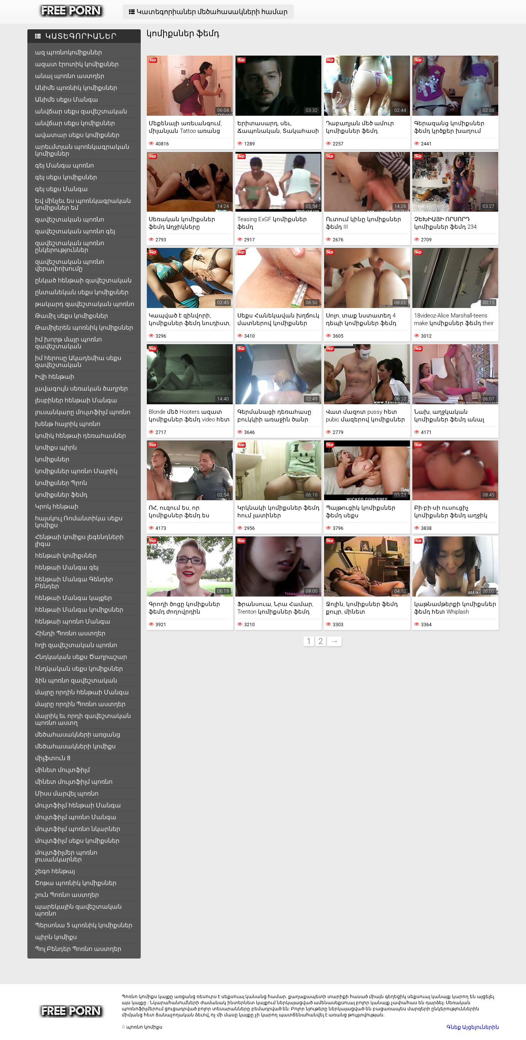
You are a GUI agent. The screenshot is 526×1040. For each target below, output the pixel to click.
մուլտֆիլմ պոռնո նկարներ (77, 829)
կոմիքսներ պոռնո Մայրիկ (76, 471)
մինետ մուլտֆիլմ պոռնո (74, 781)
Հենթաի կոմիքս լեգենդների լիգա (79, 540)
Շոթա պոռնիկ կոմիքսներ (75, 883)
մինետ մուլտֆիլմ (62, 770)
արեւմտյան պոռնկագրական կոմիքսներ (82, 150)
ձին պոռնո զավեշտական (76, 680)
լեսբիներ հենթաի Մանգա (76, 400)
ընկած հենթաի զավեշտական (83, 280)
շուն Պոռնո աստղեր (67, 894)
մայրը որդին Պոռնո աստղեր (80, 704)
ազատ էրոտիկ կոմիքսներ (77, 64)
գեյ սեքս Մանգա (61, 189)
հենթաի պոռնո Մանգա (72, 621)
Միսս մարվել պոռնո (67, 793)
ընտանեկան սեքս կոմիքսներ (82, 292)
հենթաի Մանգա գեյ (67, 567)
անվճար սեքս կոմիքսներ (75, 123)
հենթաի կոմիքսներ (66, 555)
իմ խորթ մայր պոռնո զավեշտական (68, 343)
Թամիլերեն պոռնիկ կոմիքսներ (84, 327)
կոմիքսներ (52, 459)
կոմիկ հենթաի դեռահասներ (80, 435)
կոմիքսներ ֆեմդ (61, 494)
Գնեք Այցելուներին (473, 1027)
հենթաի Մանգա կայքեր (73, 597)
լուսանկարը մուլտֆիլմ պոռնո (82, 412)
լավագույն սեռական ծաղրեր (81, 388)
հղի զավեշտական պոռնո (76, 645)
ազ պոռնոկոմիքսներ (68, 52)
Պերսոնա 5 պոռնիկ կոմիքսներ (83, 925)
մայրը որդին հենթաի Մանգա (82, 692)
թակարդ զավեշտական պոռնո (84, 304)
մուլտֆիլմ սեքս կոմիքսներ (77, 840)
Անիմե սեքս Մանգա (66, 99)
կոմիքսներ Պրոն (61, 483)
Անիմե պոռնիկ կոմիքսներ (76, 87)
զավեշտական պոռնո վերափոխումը (69, 265)
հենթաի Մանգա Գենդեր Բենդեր (74, 583)
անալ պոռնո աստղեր (69, 76)
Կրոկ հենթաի (56, 506)
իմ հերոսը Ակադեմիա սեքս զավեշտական (78, 361)
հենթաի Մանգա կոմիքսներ (79, 609)
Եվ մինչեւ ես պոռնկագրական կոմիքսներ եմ (83, 204)
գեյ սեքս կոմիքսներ (66, 177)
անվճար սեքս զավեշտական (81, 111)
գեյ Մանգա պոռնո (64, 165)
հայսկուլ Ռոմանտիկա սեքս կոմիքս (78, 522)
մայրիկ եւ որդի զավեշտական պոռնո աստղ (83, 719)
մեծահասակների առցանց (77, 734)
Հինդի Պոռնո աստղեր (70, 633)
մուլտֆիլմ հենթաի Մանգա (78, 805)
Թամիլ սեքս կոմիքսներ (71, 315)
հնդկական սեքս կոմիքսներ (79, 668)
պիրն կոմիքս (56, 937)
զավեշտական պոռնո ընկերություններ (69, 246)
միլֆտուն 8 (52, 758)
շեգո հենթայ (55, 871)
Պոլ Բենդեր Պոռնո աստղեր (78, 948)
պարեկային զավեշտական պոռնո (78, 910)
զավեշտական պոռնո (69, 219)
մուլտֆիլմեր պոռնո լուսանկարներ (66, 856)
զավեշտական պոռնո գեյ (75, 231)
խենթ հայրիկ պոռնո (67, 423)
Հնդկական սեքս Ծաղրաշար (81, 656)
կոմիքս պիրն (56, 447)
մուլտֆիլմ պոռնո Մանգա (75, 817)
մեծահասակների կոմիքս (75, 746)
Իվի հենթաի (54, 376)
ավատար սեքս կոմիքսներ (77, 135)
